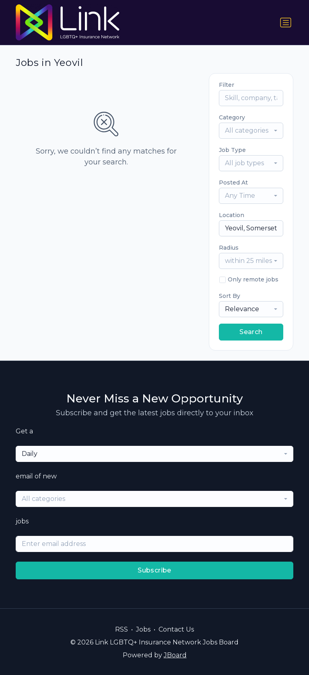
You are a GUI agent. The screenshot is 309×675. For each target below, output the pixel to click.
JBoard (175, 655)
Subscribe (154, 570)
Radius (229, 247)
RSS (121, 629)
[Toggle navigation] (285, 22)
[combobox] (251, 131)
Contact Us (176, 629)
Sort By (229, 296)
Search (250, 332)
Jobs (143, 629)
